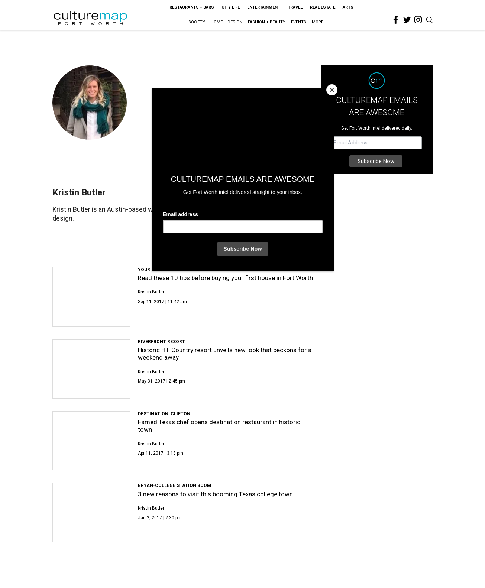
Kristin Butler (151, 292)
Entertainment (263, 7)
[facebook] (396, 20)
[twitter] (407, 19)
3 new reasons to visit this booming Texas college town (215, 494)
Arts (348, 7)
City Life (231, 7)
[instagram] (418, 19)
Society (196, 22)
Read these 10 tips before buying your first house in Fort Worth (225, 278)
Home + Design (226, 22)
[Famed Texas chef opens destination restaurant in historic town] (91, 441)
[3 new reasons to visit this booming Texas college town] (91, 512)
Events (298, 22)
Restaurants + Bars (191, 7)
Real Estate (322, 7)
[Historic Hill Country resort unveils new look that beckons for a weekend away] (91, 369)
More (317, 22)
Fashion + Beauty (266, 22)
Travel (295, 7)
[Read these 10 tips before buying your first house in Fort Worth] (91, 297)
